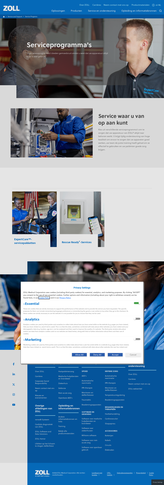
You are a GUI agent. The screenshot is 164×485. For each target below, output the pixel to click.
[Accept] (115, 355)
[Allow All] (79, 355)
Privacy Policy (65, 297)
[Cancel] (133, 355)
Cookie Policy (44, 297)
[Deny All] (97, 355)
